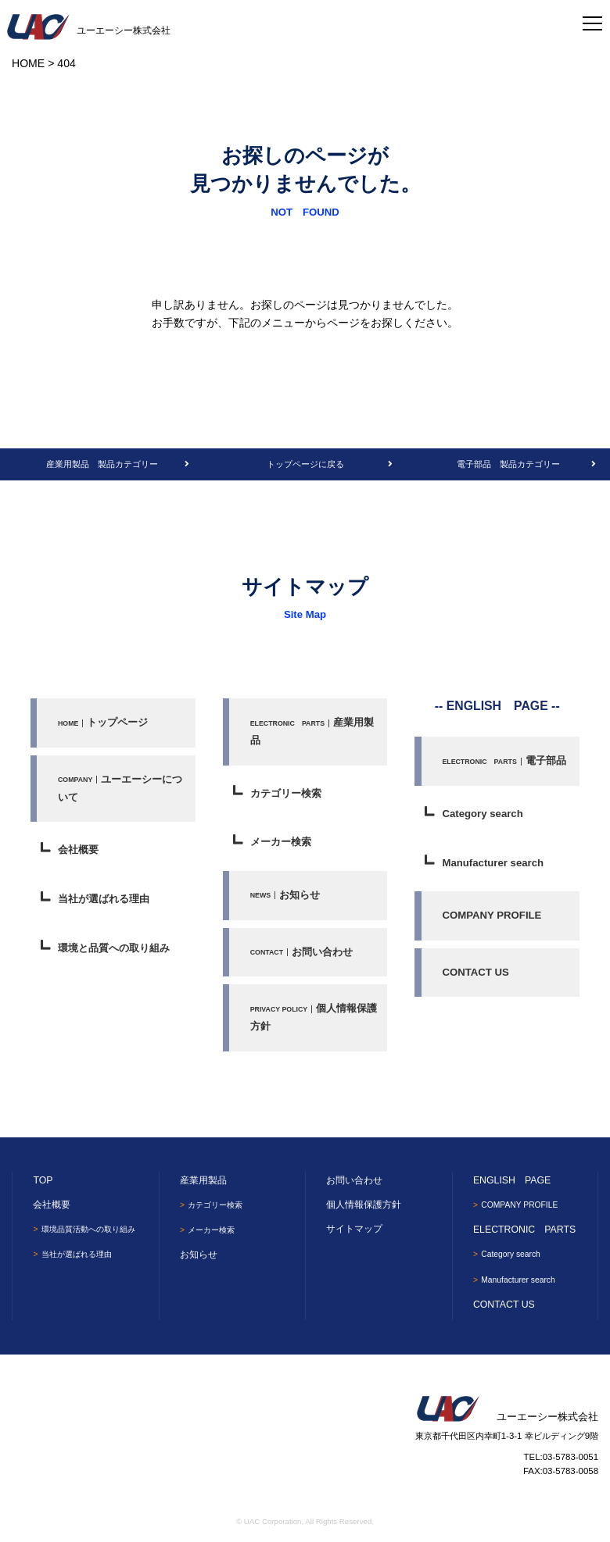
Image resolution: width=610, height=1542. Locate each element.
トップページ (103, 722)
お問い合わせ (301, 952)
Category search (482, 813)
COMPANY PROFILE (491, 915)
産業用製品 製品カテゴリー (102, 464)
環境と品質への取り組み (114, 948)
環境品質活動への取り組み (93, 1228)
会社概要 (78, 849)
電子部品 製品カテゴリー (508, 464)
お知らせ (285, 895)
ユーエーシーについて (120, 788)
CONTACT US (475, 972)
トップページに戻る (305, 464)
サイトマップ (354, 1228)
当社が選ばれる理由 (103, 899)
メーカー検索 (280, 842)
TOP (42, 1180)
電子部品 (503, 760)
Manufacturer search (493, 863)
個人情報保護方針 (314, 1017)
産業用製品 (312, 731)
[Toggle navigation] (592, 19)
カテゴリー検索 (285, 793)
